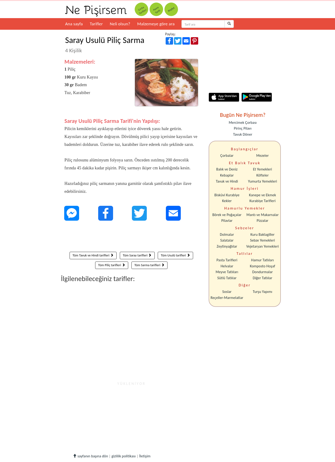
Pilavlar (226, 220)
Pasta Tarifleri (227, 260)
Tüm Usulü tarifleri (175, 255)
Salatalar (227, 240)
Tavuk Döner (242, 134)
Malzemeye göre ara (156, 23)
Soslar (226, 291)
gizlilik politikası (123, 456)
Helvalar (227, 266)
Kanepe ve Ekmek (262, 195)
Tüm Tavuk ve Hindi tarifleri (93, 255)
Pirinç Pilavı (242, 128)
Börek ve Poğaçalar (226, 215)
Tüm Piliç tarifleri (111, 265)
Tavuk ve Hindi (227, 181)
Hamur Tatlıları (262, 260)
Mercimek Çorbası (243, 122)
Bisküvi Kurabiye (226, 195)
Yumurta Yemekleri (262, 181)
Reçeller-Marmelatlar (227, 297)
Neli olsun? (120, 23)
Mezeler (262, 155)
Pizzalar (262, 220)
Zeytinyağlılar (227, 246)
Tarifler (96, 23)
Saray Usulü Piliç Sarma (104, 44)
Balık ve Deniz (227, 169)
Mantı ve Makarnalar (262, 215)
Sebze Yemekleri (262, 240)
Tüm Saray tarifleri (137, 255)
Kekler (227, 201)
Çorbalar (227, 155)
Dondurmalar (262, 272)
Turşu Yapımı (262, 291)
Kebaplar (227, 175)
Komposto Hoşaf (262, 266)
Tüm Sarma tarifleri (149, 265)
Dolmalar (227, 234)
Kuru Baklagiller (263, 234)
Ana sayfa (74, 23)
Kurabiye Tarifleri (262, 201)
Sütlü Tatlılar (227, 278)
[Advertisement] (131, 237)
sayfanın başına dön (90, 456)
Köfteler (262, 175)
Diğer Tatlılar (262, 278)
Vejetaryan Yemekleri (262, 246)
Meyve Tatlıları (227, 272)
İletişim (145, 456)
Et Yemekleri (262, 169)
